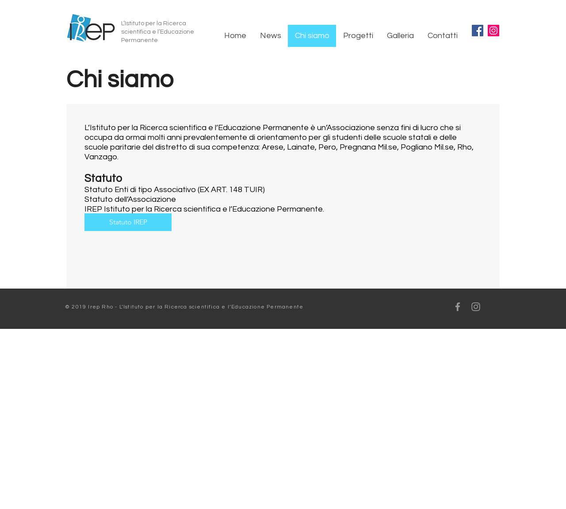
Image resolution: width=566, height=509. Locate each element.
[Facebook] (477, 30)
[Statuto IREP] (128, 222)
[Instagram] (493, 30)
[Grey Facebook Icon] (457, 306)
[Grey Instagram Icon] (476, 306)
